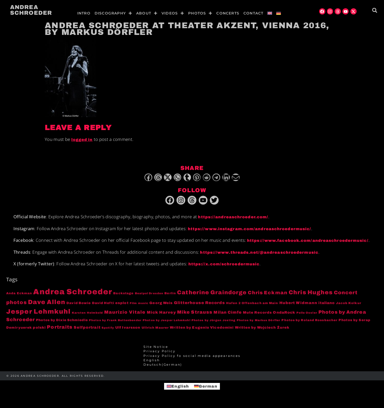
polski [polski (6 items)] (39, 330)
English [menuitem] (180, 386)
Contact (253, 13)
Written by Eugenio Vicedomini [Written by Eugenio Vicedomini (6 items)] (202, 330)
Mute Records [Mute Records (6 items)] (257, 315)
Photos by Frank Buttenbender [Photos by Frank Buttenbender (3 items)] (115, 323)
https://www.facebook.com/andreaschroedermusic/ (307, 243)
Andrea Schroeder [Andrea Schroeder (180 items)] (72, 294)
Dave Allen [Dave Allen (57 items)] (46, 304)
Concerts (227, 13)
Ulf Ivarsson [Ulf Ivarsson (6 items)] (127, 330)
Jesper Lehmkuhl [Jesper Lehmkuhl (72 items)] (38, 314)
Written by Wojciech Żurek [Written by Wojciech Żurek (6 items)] (262, 330)
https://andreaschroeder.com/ (233, 220)
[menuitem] (269, 13)
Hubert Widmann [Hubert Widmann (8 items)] (298, 306)
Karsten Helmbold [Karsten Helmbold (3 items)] (87, 315)
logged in (82, 140)
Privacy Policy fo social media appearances (192, 358)
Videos (173, 13)
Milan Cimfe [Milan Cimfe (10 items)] (227, 315)
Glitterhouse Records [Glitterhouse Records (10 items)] (199, 305)
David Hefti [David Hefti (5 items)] (103, 306)
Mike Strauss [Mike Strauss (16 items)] (194, 315)
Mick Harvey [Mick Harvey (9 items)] (161, 315)
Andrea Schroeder (31, 10)
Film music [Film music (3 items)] (139, 306)
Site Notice (155, 349)
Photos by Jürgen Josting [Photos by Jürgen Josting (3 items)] (213, 323)
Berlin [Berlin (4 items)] (170, 296)
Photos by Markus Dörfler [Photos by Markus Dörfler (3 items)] (258, 323)
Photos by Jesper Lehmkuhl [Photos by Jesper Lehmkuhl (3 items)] (166, 323)
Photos (200, 13)
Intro (83, 13)
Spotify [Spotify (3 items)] (108, 330)
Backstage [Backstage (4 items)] (123, 296)
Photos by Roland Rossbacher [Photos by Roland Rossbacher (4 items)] (309, 322)
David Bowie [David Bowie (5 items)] (78, 306)
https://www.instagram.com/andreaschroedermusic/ (249, 232)
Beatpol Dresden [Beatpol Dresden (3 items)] (149, 296)
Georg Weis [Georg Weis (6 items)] (161, 306)
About (146, 13)
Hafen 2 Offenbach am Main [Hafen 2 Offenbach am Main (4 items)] (252, 305)
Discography (113, 13)
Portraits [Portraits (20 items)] (59, 330)
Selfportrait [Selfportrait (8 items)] (87, 330)
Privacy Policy (159, 354)
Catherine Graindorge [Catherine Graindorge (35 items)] (212, 295)
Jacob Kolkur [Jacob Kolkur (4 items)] (348, 305)
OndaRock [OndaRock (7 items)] (284, 315)
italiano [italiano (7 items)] (326, 306)
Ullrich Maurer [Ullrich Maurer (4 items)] (155, 330)
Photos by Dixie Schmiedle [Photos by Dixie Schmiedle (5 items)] (62, 323)
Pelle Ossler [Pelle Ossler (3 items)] (306, 315)
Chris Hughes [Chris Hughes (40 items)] (311, 295)
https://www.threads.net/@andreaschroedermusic (259, 255)
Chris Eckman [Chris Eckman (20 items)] (268, 295)
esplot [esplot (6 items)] (122, 306)
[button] (375, 10)
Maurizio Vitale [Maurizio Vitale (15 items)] (125, 315)
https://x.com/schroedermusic (224, 267)
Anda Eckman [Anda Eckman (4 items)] (19, 296)
